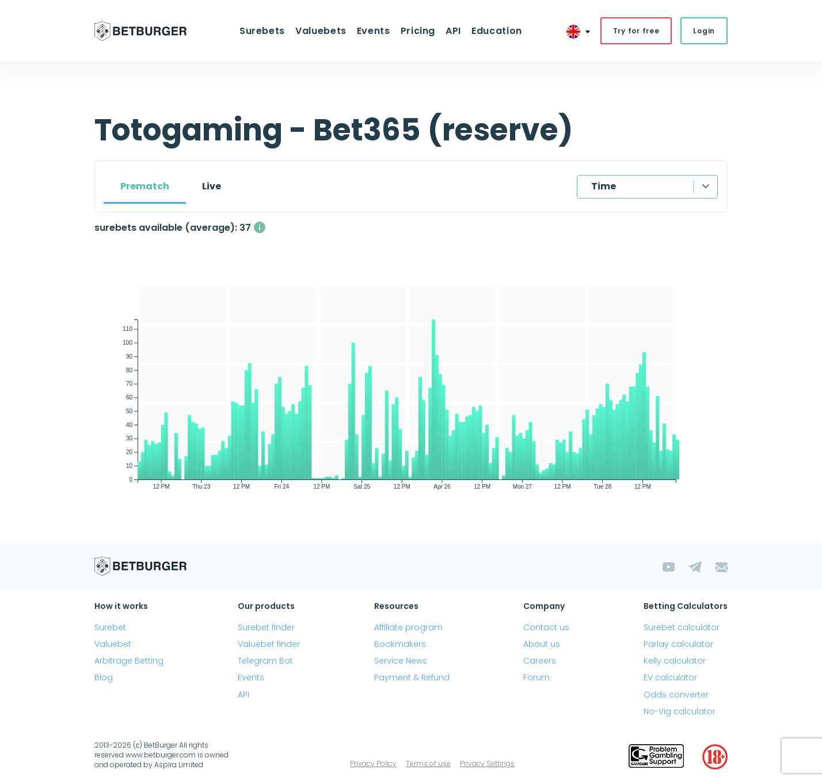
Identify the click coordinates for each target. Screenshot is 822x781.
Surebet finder (266, 627)
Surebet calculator (682, 627)
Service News (400, 660)
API (453, 30)
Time (603, 186)
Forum (536, 677)
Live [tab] (211, 186)
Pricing (418, 30)
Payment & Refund (412, 677)
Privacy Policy (373, 763)
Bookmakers (400, 644)
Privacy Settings (487, 763)
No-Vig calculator (680, 711)
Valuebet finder (269, 644)
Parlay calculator (678, 644)
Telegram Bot (265, 660)
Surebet (110, 627)
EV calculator (670, 677)
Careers (539, 660)
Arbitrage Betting (128, 660)
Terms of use (428, 763)
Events (373, 30)
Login (704, 31)
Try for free (636, 31)
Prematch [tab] (144, 186)
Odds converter (676, 694)
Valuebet (112, 644)
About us (541, 644)
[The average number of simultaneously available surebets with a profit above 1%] (259, 227)
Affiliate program (408, 627)
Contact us (546, 627)
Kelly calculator (675, 660)
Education (496, 30)
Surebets (262, 30)
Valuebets (321, 30)
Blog (103, 677)
